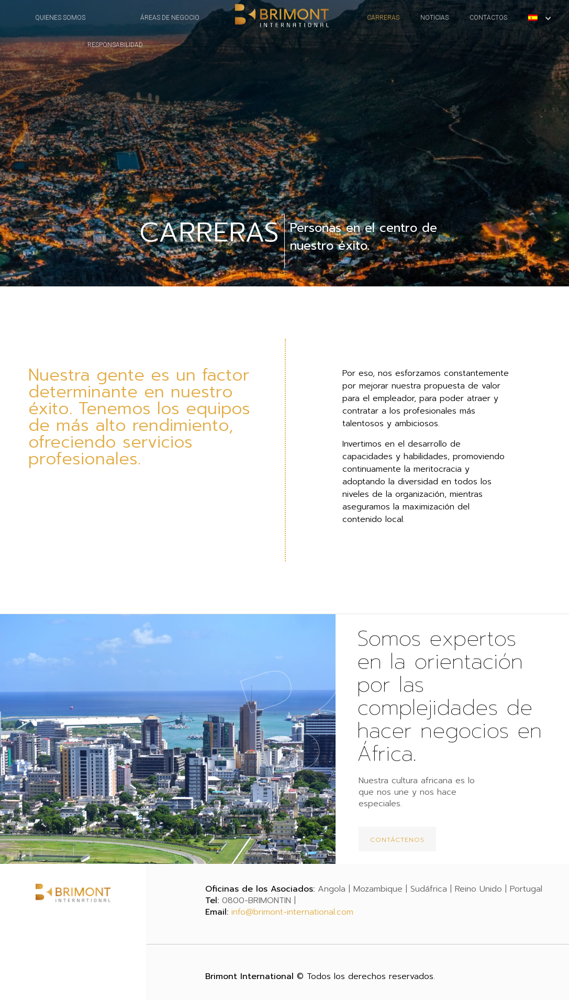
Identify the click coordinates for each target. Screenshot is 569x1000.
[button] (397, 839)
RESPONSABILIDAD (115, 34)
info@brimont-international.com (292, 912)
